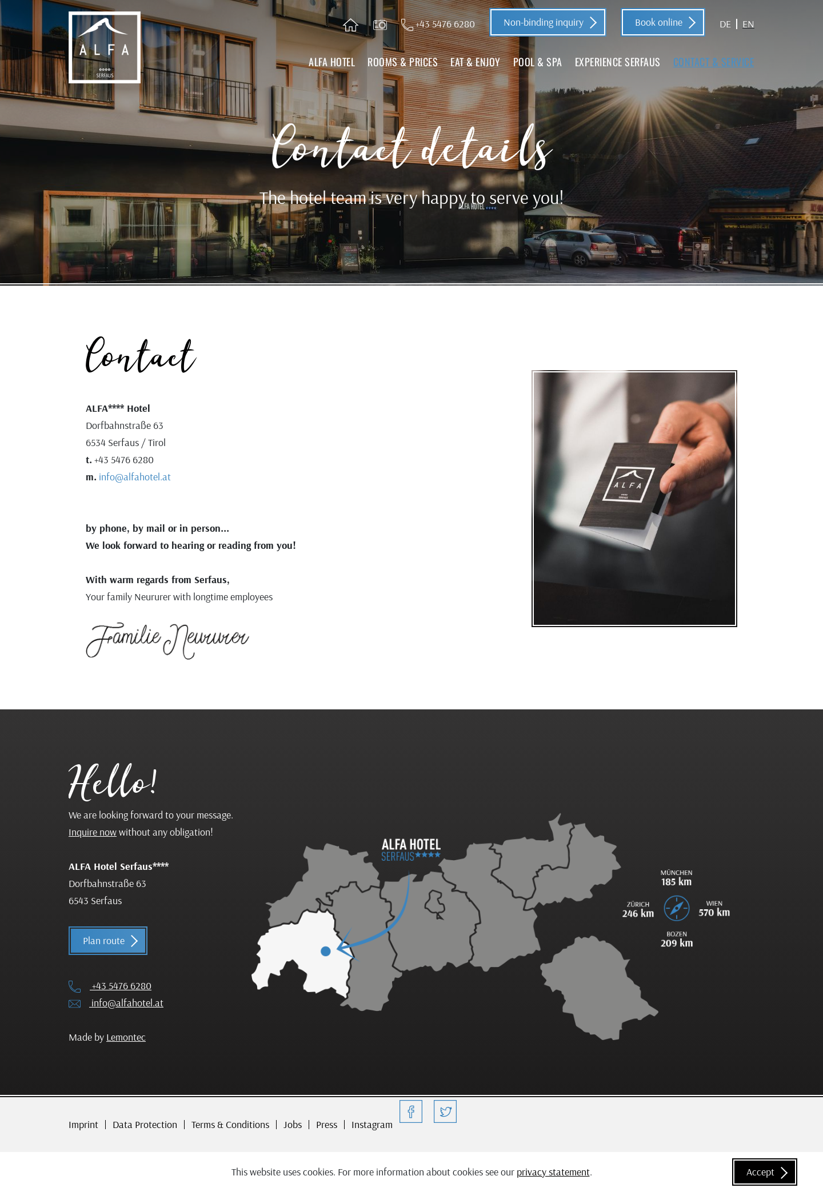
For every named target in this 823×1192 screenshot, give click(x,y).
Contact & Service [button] (713, 61)
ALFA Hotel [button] (332, 61)
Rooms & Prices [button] (402, 61)
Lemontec (126, 1036)
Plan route (104, 940)
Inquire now (93, 831)
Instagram (372, 1124)
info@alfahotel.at (135, 476)
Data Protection (145, 1124)
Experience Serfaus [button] (618, 61)
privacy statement (553, 1171)
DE (725, 23)
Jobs (292, 1124)
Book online (658, 22)
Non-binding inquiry (544, 22)
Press (326, 1124)
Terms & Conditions (230, 1124)
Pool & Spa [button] (537, 61)
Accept (760, 1171)
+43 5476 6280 (438, 23)
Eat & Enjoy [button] (475, 61)
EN (748, 23)
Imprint (83, 1124)
